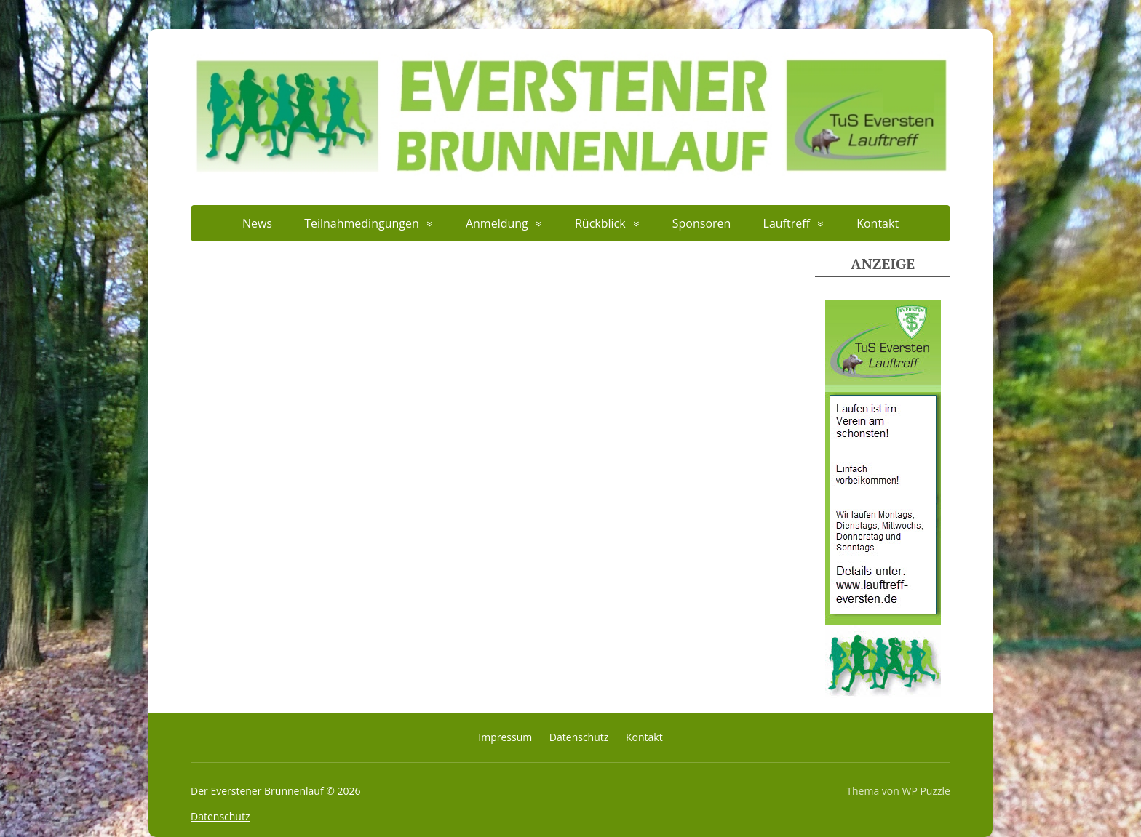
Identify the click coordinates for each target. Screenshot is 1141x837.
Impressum (505, 737)
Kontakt (877, 223)
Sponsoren (701, 223)
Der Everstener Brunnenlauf (257, 791)
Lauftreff (786, 223)
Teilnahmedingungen (361, 223)
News (257, 223)
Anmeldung (497, 223)
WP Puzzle (926, 791)
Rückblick (600, 223)
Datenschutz (578, 737)
